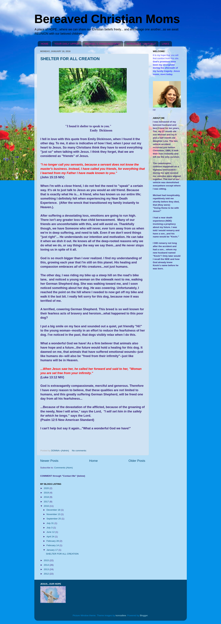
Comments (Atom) (63, 467)
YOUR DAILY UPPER (66, 43)
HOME (44, 43)
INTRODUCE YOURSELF (141, 43)
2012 (46, 573)
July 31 (51, 523)
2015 (46, 560)
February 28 (53, 541)
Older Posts (137, 460)
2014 (46, 565)
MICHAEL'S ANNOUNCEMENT (103, 43)
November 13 (54, 514)
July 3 (50, 527)
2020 (46, 488)
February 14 (53, 545)
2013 (46, 569)
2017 (46, 501)
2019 (46, 492)
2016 (46, 506)
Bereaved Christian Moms (107, 19)
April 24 (51, 536)
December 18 (54, 510)
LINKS (165, 43)
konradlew (121, 615)
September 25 (54, 518)
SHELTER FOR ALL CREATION (70, 58)
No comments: (79, 450)
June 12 (51, 532)
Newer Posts (49, 460)
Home (93, 460)
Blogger (144, 615)
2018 (46, 497)
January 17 (53, 550)
